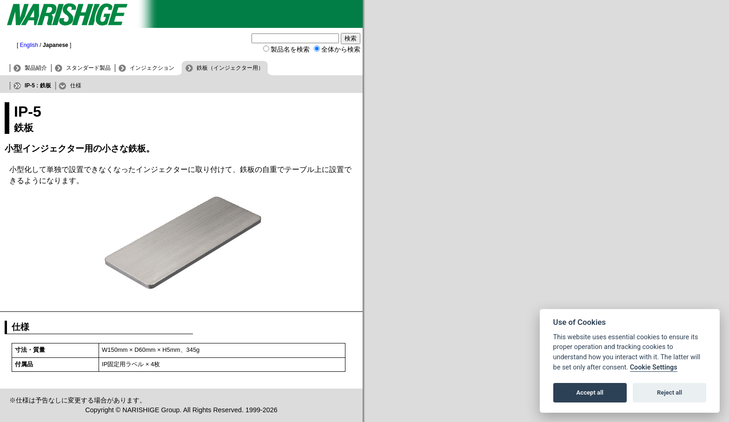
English (29, 45)
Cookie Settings (653, 367)
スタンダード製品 (88, 68)
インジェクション (152, 68)
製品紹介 (36, 68)
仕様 (75, 85)
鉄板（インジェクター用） (230, 68)
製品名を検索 (290, 49)
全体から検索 (340, 49)
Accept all (590, 392)
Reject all (669, 392)
